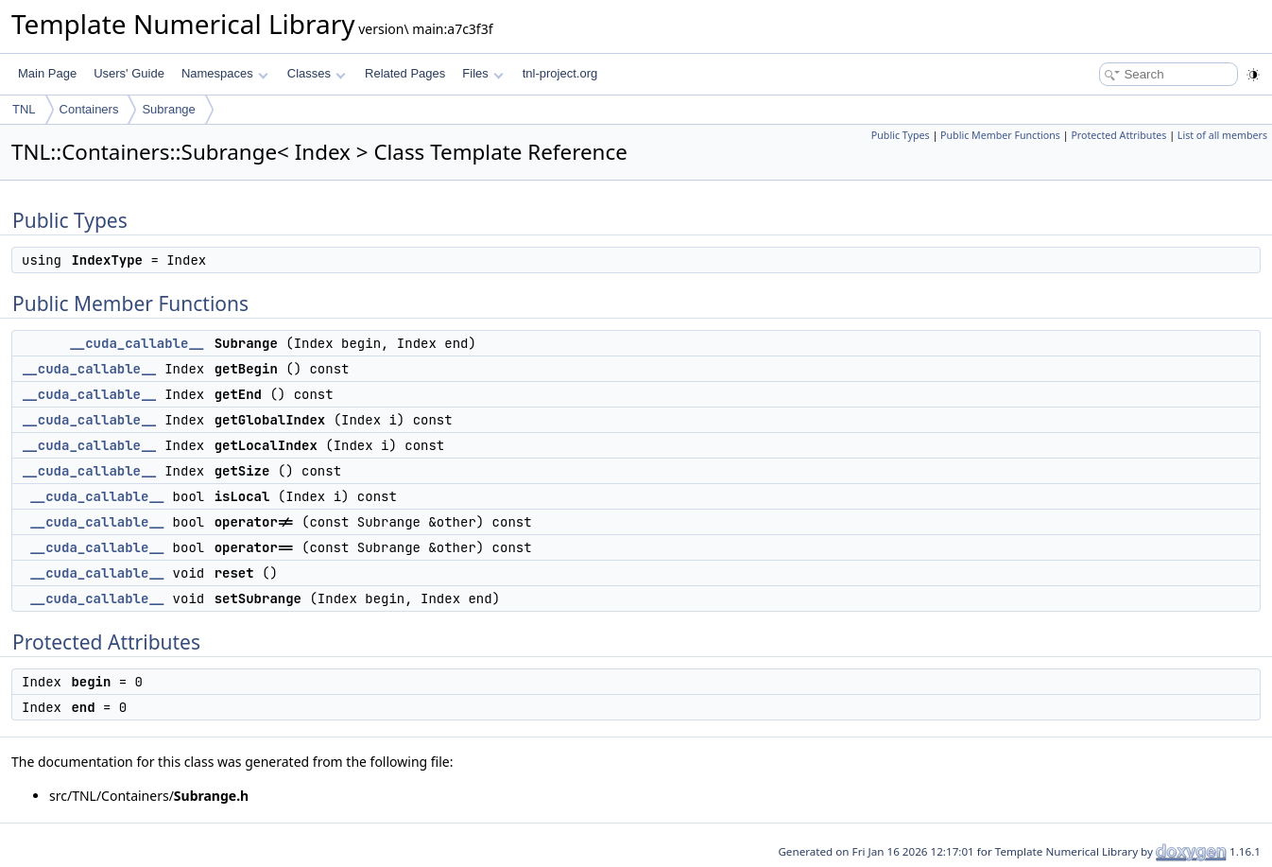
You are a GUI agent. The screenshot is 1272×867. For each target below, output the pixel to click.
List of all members (1222, 135)
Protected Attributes (1118, 135)
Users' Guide (129, 73)
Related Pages (405, 73)
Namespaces (224, 73)
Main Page (47, 73)
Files (482, 73)
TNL (24, 109)
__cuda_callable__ (136, 343)
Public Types (900, 135)
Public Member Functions (1000, 135)
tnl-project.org (560, 73)
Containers (89, 109)
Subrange (168, 109)
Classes (316, 73)
